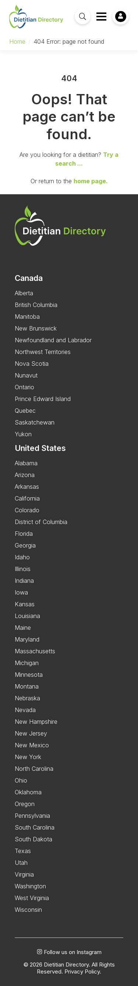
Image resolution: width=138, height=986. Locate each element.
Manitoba (27, 316)
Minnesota (29, 674)
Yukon (23, 434)
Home (17, 41)
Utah (21, 862)
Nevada (25, 710)
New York (28, 757)
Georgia (25, 545)
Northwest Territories (43, 351)
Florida (24, 533)
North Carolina (34, 768)
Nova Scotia (32, 363)
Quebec (25, 410)
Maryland (27, 639)
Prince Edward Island (43, 398)
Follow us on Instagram (69, 952)
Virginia (24, 874)
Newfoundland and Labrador (53, 340)
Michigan (27, 663)
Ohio (21, 780)
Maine (23, 627)
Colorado (27, 510)
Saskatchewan (34, 422)
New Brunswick (36, 328)
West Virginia (32, 898)
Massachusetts (35, 651)
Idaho (22, 557)
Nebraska (27, 698)
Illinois (23, 569)
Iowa (21, 592)
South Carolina (34, 827)
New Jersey (31, 733)
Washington (30, 886)
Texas (23, 851)
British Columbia (36, 304)
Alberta (24, 293)
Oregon (25, 804)
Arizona (25, 474)
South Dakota (33, 839)
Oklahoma (28, 792)
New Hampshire (36, 721)
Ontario (24, 387)
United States (40, 448)
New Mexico (32, 745)
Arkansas (27, 486)
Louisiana (27, 616)
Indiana (24, 580)
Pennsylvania (32, 815)
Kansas (25, 604)
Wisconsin (28, 909)
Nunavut (26, 375)
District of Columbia (41, 521)
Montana (27, 686)
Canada (29, 278)
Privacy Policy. (82, 971)
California (27, 498)
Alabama (26, 463)
